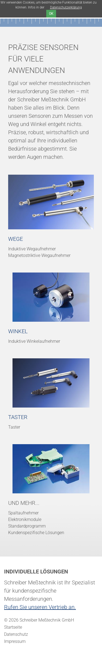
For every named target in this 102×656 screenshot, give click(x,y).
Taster (17, 417)
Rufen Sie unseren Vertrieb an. (40, 607)
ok (51, 14)
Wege (15, 239)
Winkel (18, 331)
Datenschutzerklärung (66, 7)
